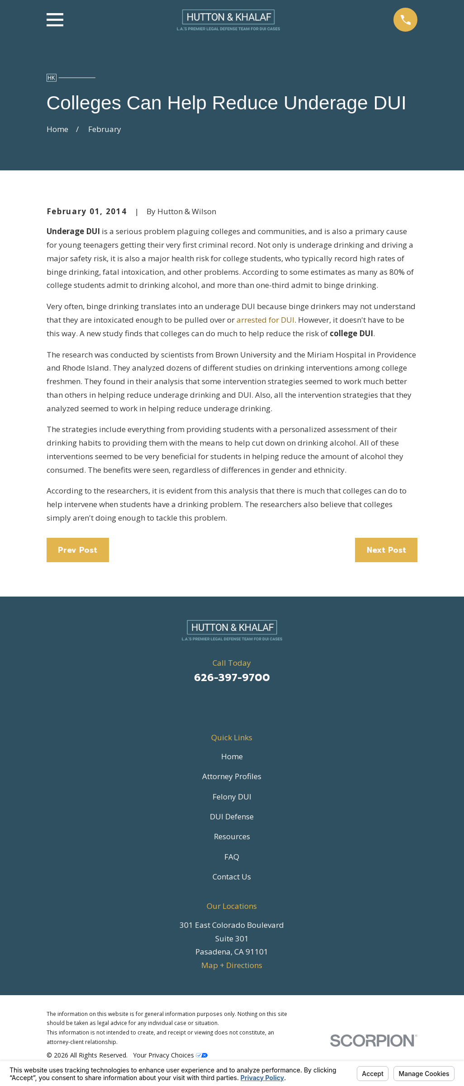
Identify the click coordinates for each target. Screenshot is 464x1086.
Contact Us (232, 876)
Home (232, 756)
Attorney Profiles (231, 776)
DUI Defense (232, 816)
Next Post (386, 550)
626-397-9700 (232, 678)
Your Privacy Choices (170, 1055)
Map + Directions (231, 965)
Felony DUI (232, 796)
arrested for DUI (265, 320)
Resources (232, 836)
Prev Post (77, 550)
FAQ (231, 856)
